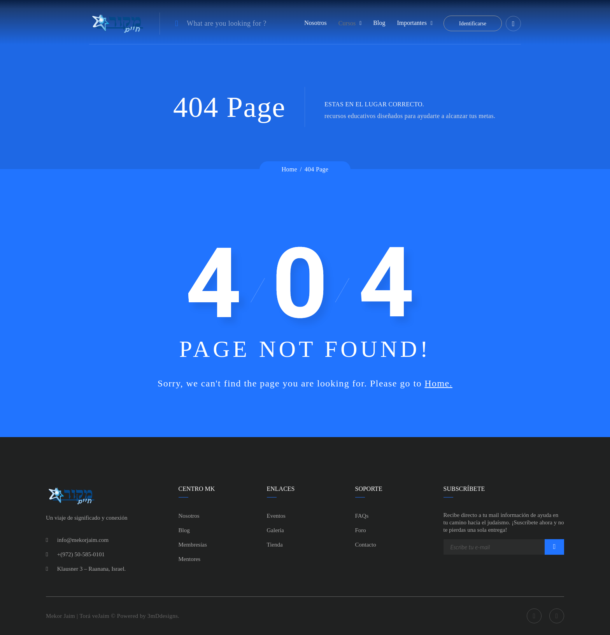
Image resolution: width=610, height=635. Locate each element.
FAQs (362, 516)
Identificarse (472, 23)
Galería (275, 530)
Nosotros (315, 22)
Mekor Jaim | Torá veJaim (78, 616)
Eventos (276, 516)
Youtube (556, 616)
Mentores (190, 559)
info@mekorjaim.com (83, 540)
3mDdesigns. (163, 616)
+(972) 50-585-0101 (81, 554)
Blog (379, 22)
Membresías (193, 545)
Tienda (275, 545)
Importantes (411, 22)
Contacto (365, 545)
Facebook (534, 616)
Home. (438, 383)
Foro (360, 530)
